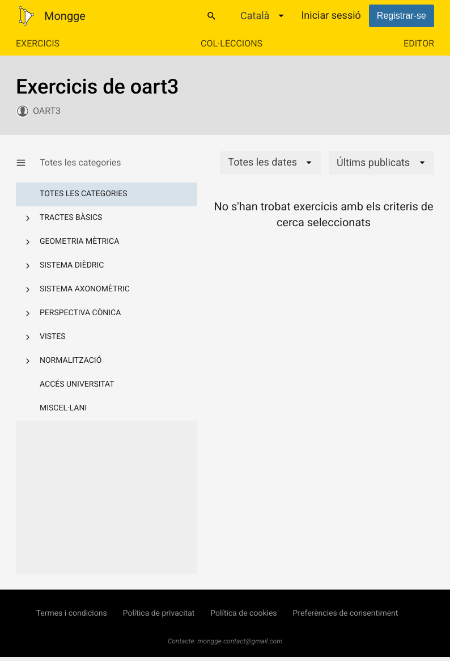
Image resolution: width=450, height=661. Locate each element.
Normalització (70, 360)
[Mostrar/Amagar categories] (28, 163)
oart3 (47, 110)
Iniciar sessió (330, 16)
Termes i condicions (71, 613)
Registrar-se (401, 15)
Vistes (53, 336)
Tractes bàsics (71, 217)
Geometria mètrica (79, 241)
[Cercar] (211, 16)
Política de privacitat (159, 613)
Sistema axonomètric (85, 289)
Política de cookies (243, 613)
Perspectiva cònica (80, 312)
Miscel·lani (63, 408)
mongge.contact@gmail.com (239, 641)
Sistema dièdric (72, 265)
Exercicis (38, 43)
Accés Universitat (77, 384)
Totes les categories (84, 193)
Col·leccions (231, 43)
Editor (419, 43)
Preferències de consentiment (345, 613)
